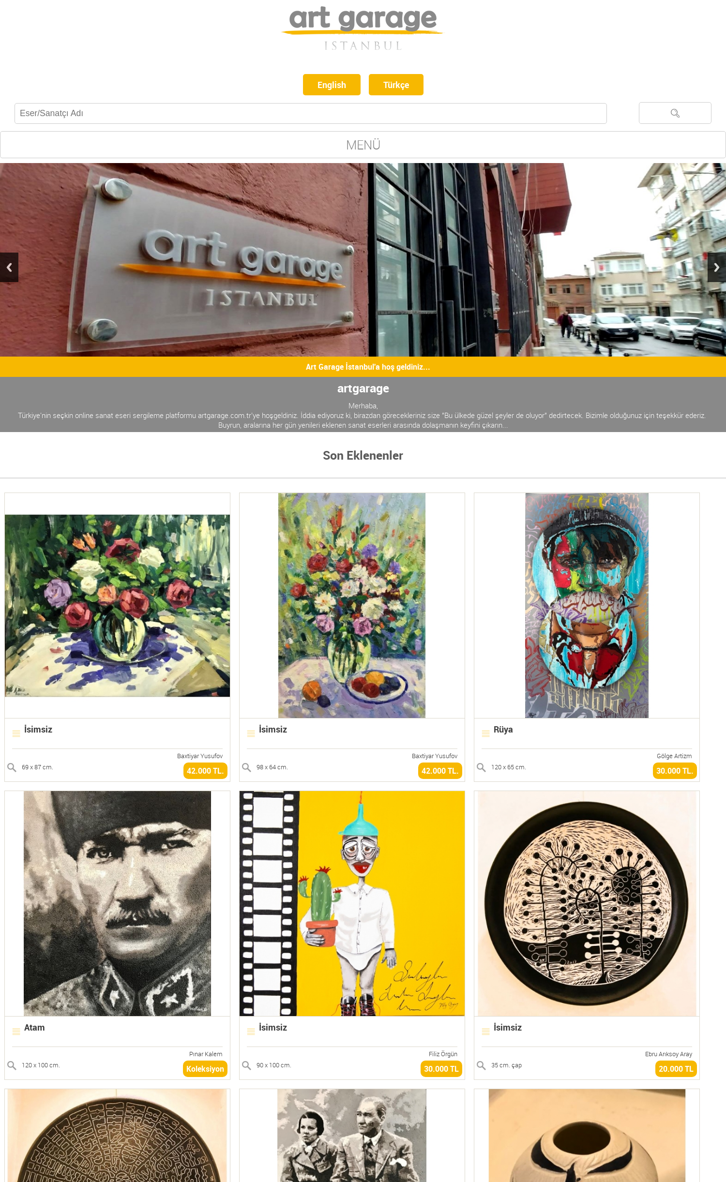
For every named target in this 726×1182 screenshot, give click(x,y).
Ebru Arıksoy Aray (668, 1053)
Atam (34, 1027)
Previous (9, 267)
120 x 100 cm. (41, 1065)
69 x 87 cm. (37, 767)
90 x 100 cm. (274, 1065)
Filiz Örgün (443, 1053)
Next (717, 267)
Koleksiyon (205, 1068)
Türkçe (396, 84)
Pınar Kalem (206, 1053)
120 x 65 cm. (508, 767)
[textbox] (311, 113)
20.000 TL (676, 1068)
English (332, 84)
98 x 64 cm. (272, 767)
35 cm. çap (506, 1065)
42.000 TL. (205, 770)
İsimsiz (38, 729)
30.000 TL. (675, 770)
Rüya (503, 729)
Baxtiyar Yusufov (200, 755)
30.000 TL (441, 1068)
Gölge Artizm (674, 755)
